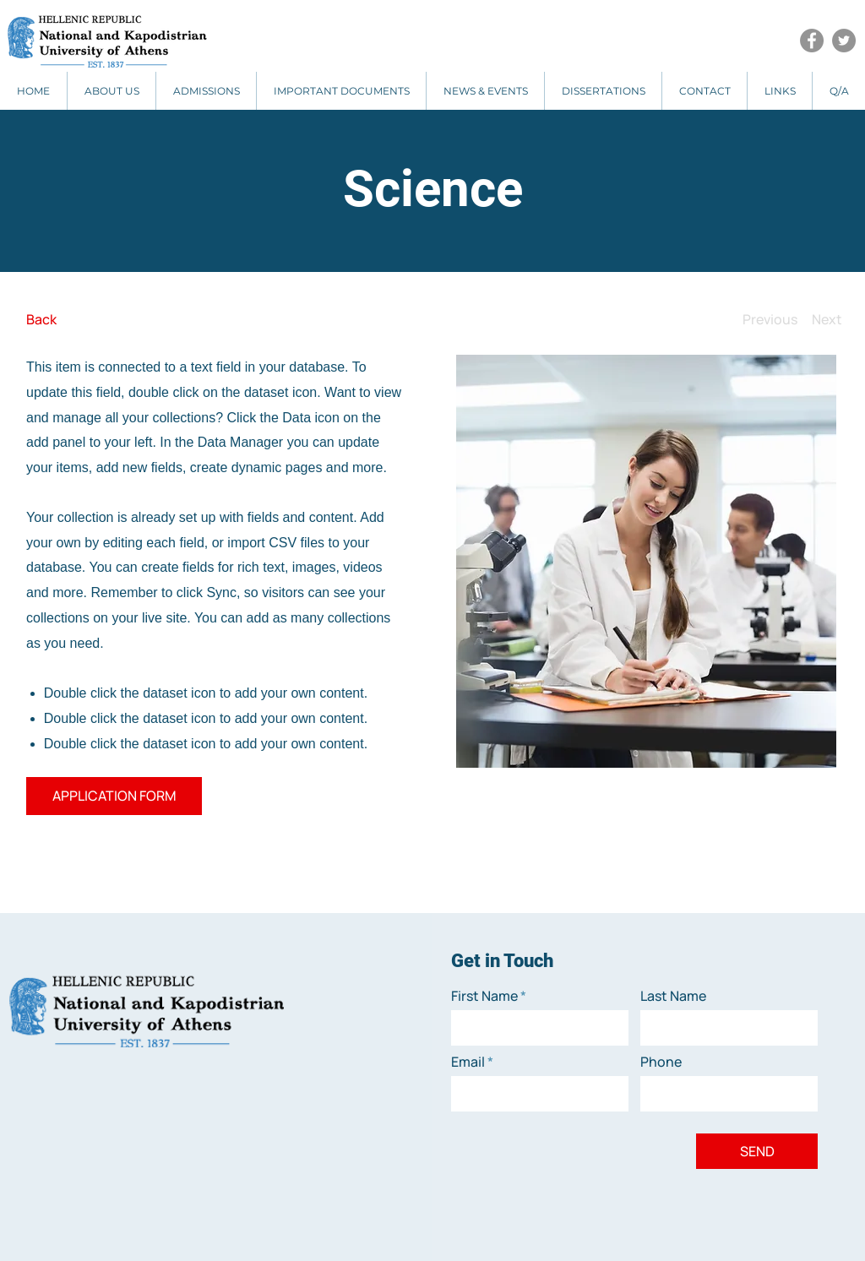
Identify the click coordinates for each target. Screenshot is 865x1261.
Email (468, 1061)
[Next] (826, 319)
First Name (484, 996)
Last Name (673, 996)
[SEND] (757, 1151)
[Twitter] (844, 40)
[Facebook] (812, 40)
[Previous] (770, 319)
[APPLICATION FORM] (114, 796)
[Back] (89, 319)
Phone (661, 1061)
